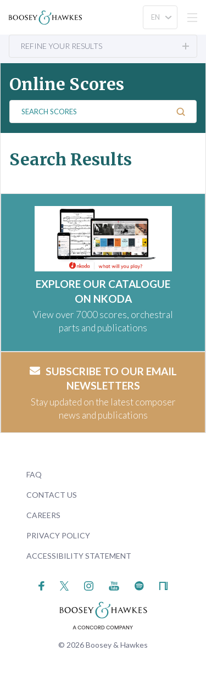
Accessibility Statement (78, 555)
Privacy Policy (58, 535)
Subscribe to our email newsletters (103, 378)
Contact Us (51, 494)
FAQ (34, 474)
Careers (43, 515)
